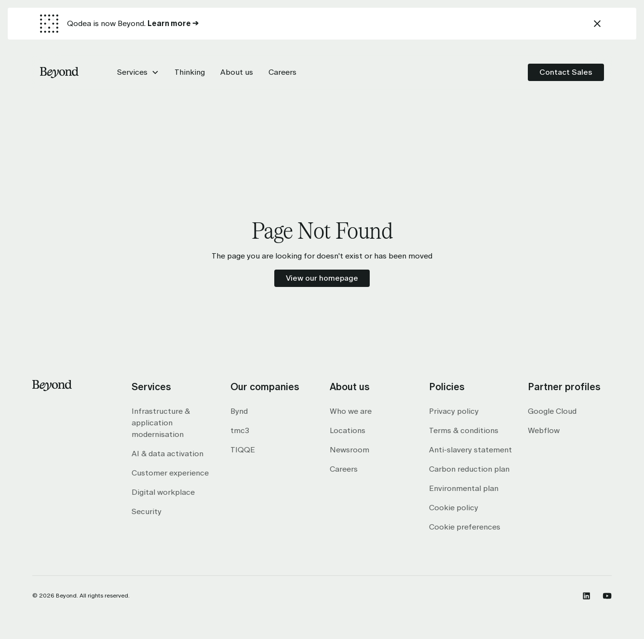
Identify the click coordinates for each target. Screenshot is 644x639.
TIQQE (242, 449)
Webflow (544, 430)
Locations (347, 430)
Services (132, 72)
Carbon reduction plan (469, 469)
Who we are (351, 411)
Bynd (239, 411)
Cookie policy (453, 507)
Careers (344, 469)
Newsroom (349, 449)
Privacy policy (454, 411)
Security (146, 511)
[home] (59, 72)
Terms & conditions (463, 430)
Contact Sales (565, 72)
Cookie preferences (464, 526)
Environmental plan (463, 488)
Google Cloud (552, 411)
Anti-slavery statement (470, 449)
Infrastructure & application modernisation (161, 423)
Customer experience (170, 472)
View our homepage (322, 278)
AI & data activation (167, 453)
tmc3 (239, 430)
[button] (138, 72)
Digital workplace (163, 492)
